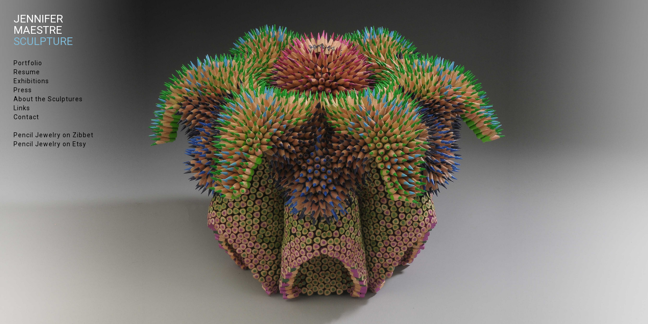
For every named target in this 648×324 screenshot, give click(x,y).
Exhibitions (31, 81)
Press (23, 90)
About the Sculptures (48, 99)
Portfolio (28, 63)
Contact (26, 117)
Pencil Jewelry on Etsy (50, 144)
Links (22, 108)
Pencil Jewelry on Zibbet (54, 135)
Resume (27, 72)
